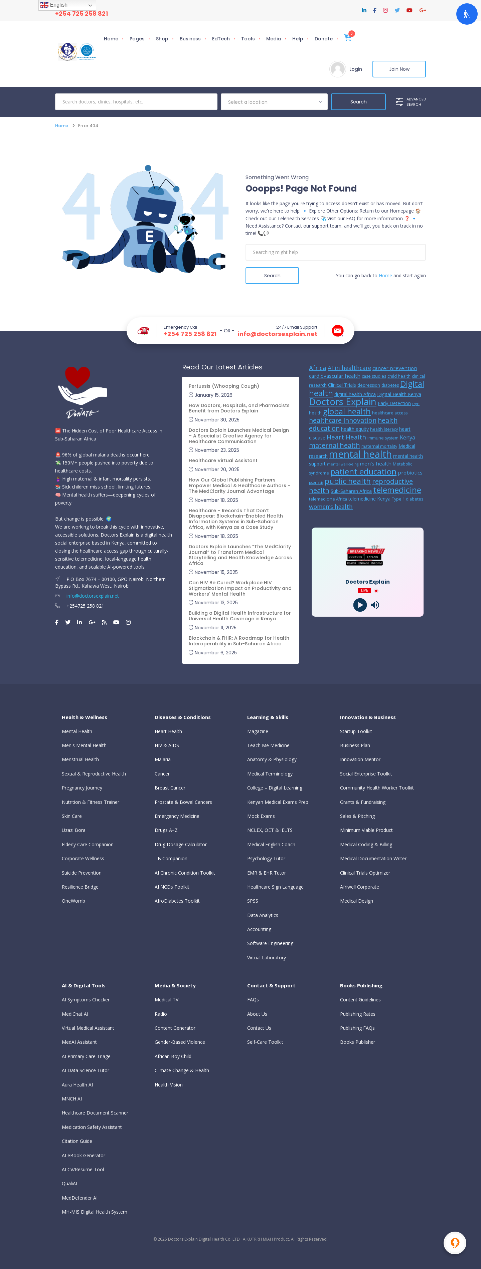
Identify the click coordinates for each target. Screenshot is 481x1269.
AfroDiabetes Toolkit (177, 901)
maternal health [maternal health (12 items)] (334, 445)
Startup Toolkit (356, 731)
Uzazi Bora (74, 830)
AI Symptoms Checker (86, 999)
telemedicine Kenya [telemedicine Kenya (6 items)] (369, 499)
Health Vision (169, 1084)
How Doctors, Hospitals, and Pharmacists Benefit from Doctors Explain (239, 408)
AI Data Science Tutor (85, 1070)
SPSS (252, 901)
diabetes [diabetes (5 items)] (390, 385)
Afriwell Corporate (359, 887)
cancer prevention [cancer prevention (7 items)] (394, 368)
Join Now (399, 69)
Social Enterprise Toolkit (366, 773)
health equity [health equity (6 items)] (355, 429)
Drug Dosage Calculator (181, 844)
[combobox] (274, 101)
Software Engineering (270, 943)
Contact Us (259, 1028)
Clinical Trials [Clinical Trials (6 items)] (342, 385)
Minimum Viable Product (366, 830)
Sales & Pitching (357, 816)
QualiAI (69, 1183)
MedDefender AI (80, 1198)
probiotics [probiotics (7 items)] (410, 472)
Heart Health (168, 731)
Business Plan (355, 745)
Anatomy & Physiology (272, 759)
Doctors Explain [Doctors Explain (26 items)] (342, 401)
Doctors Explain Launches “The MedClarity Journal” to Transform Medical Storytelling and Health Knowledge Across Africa (240, 555)
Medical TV (166, 999)
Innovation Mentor (360, 759)
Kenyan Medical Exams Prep (277, 802)
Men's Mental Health (84, 745)
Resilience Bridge (80, 887)
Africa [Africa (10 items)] (317, 367)
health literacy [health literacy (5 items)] (384, 429)
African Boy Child (173, 1056)
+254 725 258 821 (81, 13)
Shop (162, 38)
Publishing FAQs (357, 1028)
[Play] (359, 605)
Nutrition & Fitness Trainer (90, 802)
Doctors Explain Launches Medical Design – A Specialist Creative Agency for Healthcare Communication (239, 436)
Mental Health (77, 731)
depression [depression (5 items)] (368, 385)
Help (297, 38)
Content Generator (175, 1028)
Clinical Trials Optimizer (365, 873)
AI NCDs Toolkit (172, 887)
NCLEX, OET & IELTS (270, 830)
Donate (324, 38)
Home (111, 38)
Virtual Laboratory (266, 957)
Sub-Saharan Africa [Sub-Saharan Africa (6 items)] (351, 491)
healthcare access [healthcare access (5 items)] (390, 413)
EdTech (221, 38)
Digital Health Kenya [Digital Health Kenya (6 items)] (399, 394)
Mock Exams (261, 816)
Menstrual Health (80, 759)
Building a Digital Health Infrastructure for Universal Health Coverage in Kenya (240, 616)
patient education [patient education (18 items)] (363, 471)
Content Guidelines (360, 999)
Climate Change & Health (182, 1070)
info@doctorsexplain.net (277, 334)
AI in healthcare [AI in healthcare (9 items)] (349, 368)
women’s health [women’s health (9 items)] (331, 507)
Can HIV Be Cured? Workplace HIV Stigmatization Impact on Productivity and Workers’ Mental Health (240, 588)
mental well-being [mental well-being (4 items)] (342, 464)
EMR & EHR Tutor (266, 873)
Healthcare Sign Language (275, 887)
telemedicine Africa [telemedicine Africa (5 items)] (328, 499)
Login (355, 69)
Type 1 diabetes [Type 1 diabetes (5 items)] (407, 499)
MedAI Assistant (79, 1042)
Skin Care (72, 816)
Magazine (257, 731)
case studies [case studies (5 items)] (374, 376)
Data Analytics (262, 915)
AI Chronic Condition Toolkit (185, 873)
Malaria (163, 759)
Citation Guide (77, 1141)
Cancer (162, 773)
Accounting (259, 929)
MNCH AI (72, 1098)
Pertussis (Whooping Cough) (224, 386)
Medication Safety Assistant (92, 1127)
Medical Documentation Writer (373, 858)
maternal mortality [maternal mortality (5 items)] (379, 446)
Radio (161, 1014)
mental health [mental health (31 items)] (360, 454)
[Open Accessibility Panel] (467, 14)
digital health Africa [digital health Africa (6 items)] (355, 394)
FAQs (253, 999)
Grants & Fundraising (362, 802)
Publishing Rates (357, 1014)
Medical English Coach (271, 844)
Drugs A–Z (166, 830)
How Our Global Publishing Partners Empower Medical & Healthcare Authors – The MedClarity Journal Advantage (240, 486)
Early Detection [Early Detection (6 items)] (394, 403)
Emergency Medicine (177, 816)
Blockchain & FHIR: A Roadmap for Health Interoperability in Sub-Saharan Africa (239, 641)
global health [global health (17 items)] (347, 411)
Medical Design (356, 901)
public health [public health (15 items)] (348, 481)
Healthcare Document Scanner (95, 1112)
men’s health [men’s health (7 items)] (375, 463)
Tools (248, 38)
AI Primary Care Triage (86, 1056)
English (53, 5)
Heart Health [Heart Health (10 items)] (346, 437)
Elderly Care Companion (88, 844)
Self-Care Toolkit (265, 1042)
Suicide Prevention (82, 873)
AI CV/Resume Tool (83, 1169)
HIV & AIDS (167, 745)
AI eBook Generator (83, 1155)
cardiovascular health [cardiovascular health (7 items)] (334, 375)
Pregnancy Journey (82, 787)
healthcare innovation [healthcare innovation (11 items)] (342, 420)
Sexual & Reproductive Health (94, 773)
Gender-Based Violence (180, 1042)
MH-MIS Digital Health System (94, 1212)
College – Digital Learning (274, 787)
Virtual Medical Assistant (88, 1028)
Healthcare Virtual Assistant (223, 460)
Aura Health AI (77, 1084)
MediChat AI (75, 1014)
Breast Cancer (170, 787)
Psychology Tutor (266, 858)
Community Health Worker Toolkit (377, 787)
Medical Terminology (270, 773)
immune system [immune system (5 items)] (382, 438)
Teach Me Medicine (268, 745)
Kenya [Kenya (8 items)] (407, 437)
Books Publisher (357, 1042)
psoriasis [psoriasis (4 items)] (316, 482)
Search (272, 275)
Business (190, 38)
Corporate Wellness (83, 858)
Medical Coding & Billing (366, 844)
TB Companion (171, 858)
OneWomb (73, 901)
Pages (137, 38)
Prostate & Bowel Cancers (183, 802)
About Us (257, 1014)
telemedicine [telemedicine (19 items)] (397, 489)
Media (273, 38)
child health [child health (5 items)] (399, 376)
